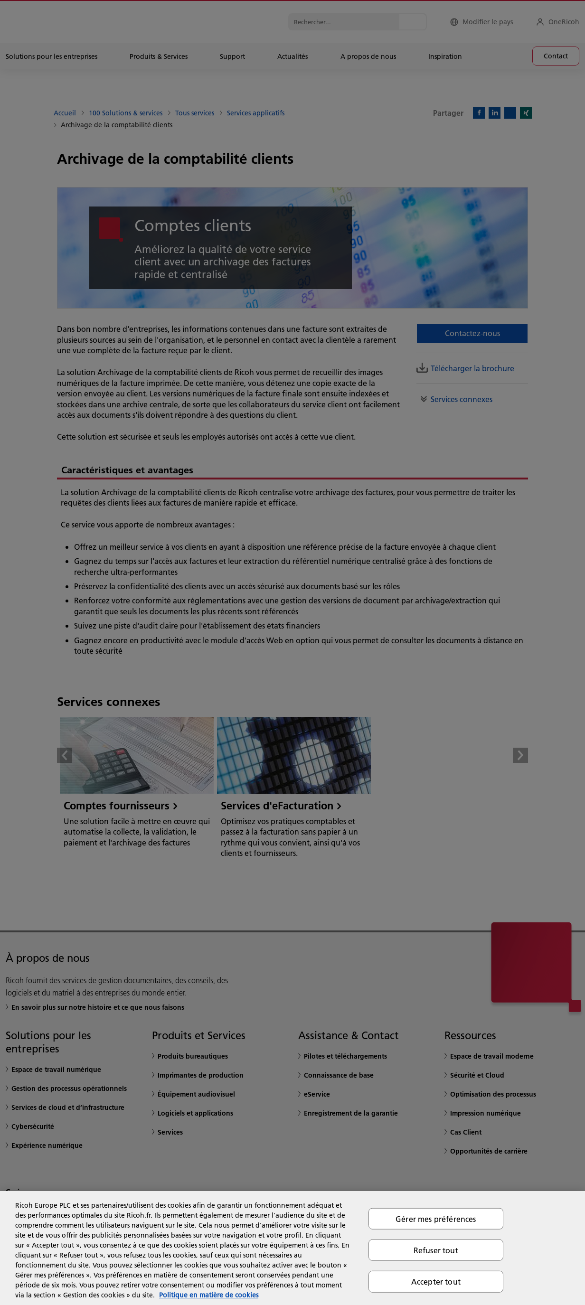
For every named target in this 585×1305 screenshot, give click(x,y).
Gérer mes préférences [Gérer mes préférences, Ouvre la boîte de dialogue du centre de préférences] (436, 1219)
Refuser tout (436, 1250)
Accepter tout (436, 1281)
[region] (292, 1248)
